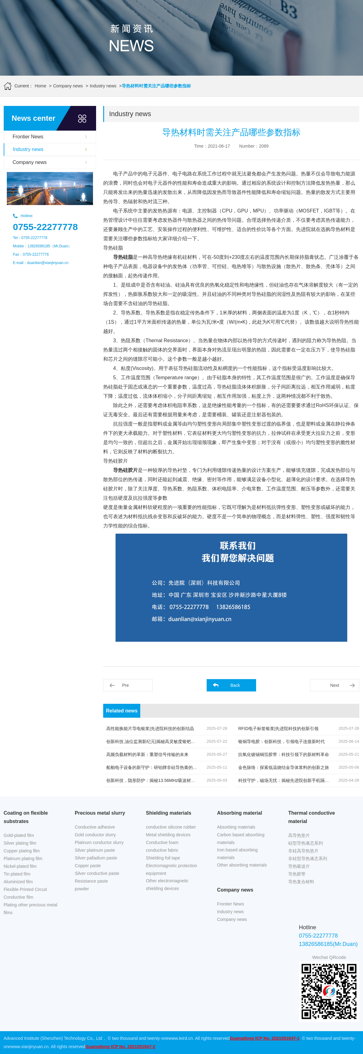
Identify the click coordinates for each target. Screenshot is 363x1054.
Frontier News (28, 136)
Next (334, 685)
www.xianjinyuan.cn (30, 1046)
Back (235, 685)
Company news (68, 85)
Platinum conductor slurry (99, 842)
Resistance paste (91, 881)
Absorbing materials (236, 827)
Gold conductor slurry (95, 834)
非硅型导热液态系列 (307, 858)
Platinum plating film (23, 858)
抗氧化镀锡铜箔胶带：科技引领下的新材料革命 (283, 754)
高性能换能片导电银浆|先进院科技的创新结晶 (150, 728)
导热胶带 (297, 873)
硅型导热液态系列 (305, 843)
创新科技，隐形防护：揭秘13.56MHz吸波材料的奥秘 (157, 780)
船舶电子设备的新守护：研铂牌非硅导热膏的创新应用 (158, 767)
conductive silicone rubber (171, 827)
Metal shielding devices (168, 834)
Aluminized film (18, 881)
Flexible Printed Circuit (25, 889)
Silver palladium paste (96, 857)
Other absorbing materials (242, 865)
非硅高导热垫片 (303, 850)
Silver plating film (20, 843)
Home (40, 85)
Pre (125, 685)
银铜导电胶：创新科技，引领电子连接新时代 (281, 741)
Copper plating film (22, 850)
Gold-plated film (19, 835)
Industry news (103, 85)
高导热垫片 (299, 835)
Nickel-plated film (20, 866)
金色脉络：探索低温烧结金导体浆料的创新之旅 (283, 767)
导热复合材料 (301, 881)
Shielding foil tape (163, 857)
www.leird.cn (181, 1038)
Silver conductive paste (97, 873)
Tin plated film (17, 873)
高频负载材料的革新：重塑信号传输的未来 (147, 754)
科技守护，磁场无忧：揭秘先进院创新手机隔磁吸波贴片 (292, 780)
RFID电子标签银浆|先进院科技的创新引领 (278, 728)
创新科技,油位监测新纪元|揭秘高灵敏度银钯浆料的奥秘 (159, 741)
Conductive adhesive (95, 827)
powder (82, 888)
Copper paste (88, 865)
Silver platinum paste (95, 850)
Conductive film (18, 897)
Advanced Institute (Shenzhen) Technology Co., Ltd (53, 1038)
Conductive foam (162, 842)
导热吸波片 (299, 866)
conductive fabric (162, 850)
